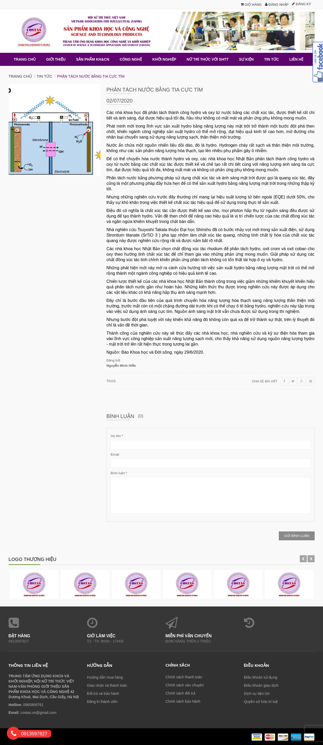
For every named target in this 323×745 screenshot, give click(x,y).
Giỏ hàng (251, 5)
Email (115, 454)
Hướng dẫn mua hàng (105, 677)
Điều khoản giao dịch (261, 685)
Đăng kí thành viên (102, 701)
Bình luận (118, 472)
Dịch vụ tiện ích (257, 693)
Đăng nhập (276, 5)
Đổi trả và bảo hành (103, 693)
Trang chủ (20, 76)
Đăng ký (301, 4)
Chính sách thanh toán (184, 677)
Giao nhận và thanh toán (107, 685)
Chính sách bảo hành (183, 701)
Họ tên (116, 435)
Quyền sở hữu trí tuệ (261, 701)
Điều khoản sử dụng (260, 677)
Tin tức (44, 76)
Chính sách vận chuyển (185, 685)
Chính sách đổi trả (180, 693)
